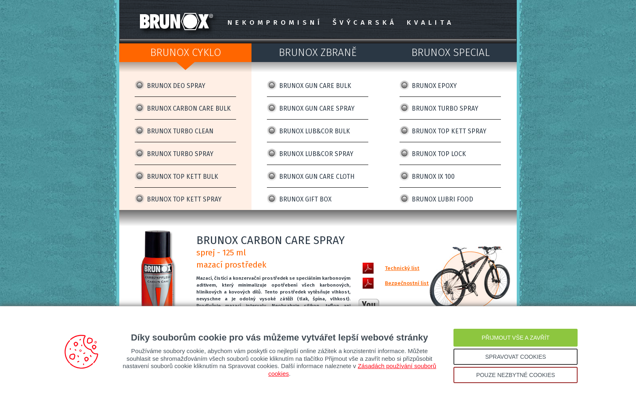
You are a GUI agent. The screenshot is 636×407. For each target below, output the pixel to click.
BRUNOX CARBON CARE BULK (189, 108)
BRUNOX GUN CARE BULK (315, 86)
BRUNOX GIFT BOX (305, 199)
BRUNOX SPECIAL (450, 52)
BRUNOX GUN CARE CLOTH (317, 176)
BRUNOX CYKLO (185, 52)
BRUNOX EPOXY (434, 86)
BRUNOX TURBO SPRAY (180, 154)
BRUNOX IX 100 (433, 176)
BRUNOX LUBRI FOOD (442, 199)
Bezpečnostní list (407, 283)
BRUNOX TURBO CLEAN (180, 131)
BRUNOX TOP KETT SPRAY (184, 199)
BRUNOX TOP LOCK (439, 154)
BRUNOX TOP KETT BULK (182, 176)
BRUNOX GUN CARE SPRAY (317, 108)
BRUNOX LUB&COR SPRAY (316, 154)
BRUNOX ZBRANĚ (318, 52)
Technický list (402, 268)
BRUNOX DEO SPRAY (176, 86)
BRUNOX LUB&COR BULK (314, 131)
